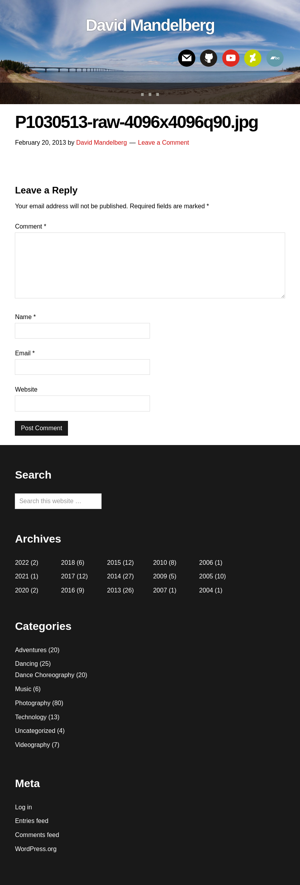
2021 (22, 576)
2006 (206, 562)
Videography (32, 744)
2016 (68, 590)
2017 (68, 576)
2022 (22, 562)
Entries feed (31, 821)
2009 (160, 576)
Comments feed (37, 835)
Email (25, 353)
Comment (30, 226)
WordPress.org (35, 849)
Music (23, 689)
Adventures (30, 650)
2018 (68, 562)
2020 (22, 590)
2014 (114, 576)
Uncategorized (35, 730)
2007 (160, 590)
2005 (206, 576)
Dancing (26, 663)
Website (26, 389)
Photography (32, 703)
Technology (30, 717)
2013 (114, 590)
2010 (160, 562)
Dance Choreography (44, 675)
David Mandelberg (150, 25)
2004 (206, 590)
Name (25, 317)
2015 (114, 562)
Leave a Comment (163, 142)
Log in (23, 807)
